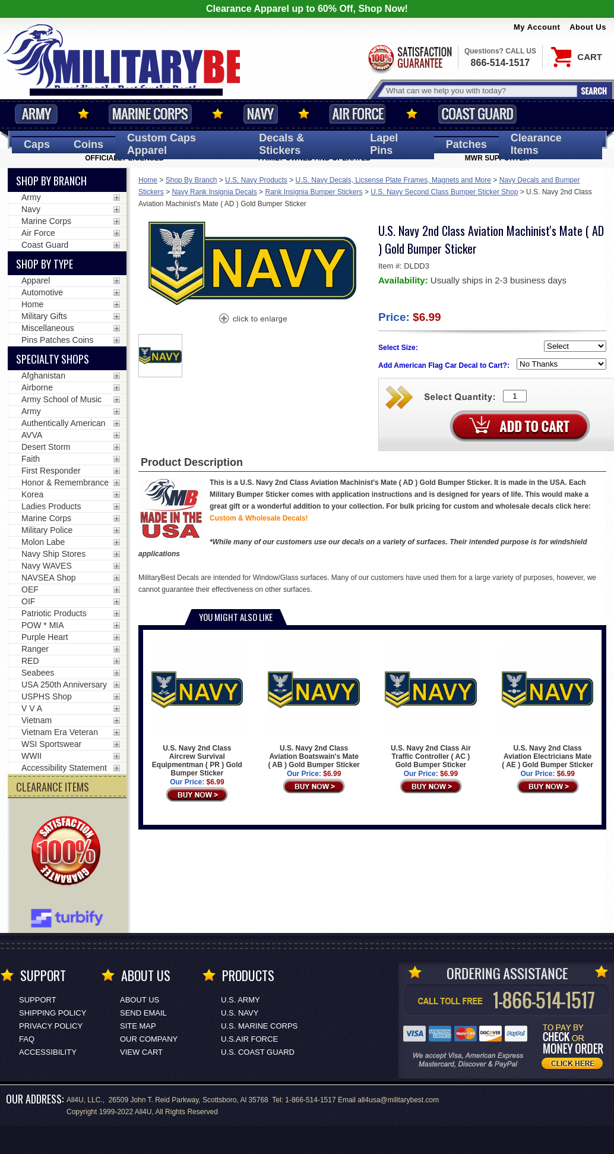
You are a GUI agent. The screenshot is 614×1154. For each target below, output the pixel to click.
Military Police (46, 530)
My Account (537, 27)
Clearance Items (536, 144)
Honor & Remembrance (65, 482)
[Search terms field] (480, 91)
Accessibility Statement (64, 768)
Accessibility (48, 1052)
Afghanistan (43, 375)
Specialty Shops (52, 359)
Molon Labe (43, 542)
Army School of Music (61, 399)
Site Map (138, 1025)
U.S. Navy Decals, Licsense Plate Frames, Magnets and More (393, 180)
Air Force (357, 114)
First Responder (51, 470)
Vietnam (36, 720)
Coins (88, 144)
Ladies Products (51, 506)
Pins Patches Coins (57, 340)
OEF (30, 589)
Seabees (37, 672)
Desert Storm (45, 447)
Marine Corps (150, 114)
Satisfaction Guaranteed (409, 58)
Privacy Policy (51, 1025)
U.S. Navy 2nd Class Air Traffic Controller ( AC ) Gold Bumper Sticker (430, 706)
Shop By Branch (191, 180)
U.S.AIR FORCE (249, 1039)
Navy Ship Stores (53, 554)
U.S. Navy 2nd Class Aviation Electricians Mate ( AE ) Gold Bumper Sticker (547, 706)
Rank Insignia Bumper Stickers (313, 192)
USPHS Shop (46, 696)
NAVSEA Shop (48, 577)
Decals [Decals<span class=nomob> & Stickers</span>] (281, 144)
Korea (32, 494)
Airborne (37, 387)
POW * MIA (42, 625)
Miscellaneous (47, 328)
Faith (30, 459)
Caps (37, 144)
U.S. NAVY (239, 1012)
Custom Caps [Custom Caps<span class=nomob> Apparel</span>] (161, 144)
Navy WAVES (46, 565)
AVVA (31, 435)
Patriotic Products (54, 613)
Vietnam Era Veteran (59, 732)
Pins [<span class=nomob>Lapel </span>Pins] (384, 144)
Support (37, 999)
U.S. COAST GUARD (258, 1052)
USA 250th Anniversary (64, 684)
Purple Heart (44, 637)
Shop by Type (44, 264)
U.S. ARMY (240, 999)
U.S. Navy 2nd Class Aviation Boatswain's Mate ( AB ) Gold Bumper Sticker (313, 706)
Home (147, 180)
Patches (466, 144)
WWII (31, 756)
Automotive (42, 292)
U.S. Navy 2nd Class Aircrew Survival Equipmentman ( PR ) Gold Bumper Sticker (197, 710)
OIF (28, 601)
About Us (587, 27)
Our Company (149, 1039)
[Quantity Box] (515, 396)
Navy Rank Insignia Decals (214, 192)
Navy (260, 114)
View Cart (141, 1052)
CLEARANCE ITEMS (52, 786)
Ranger (35, 649)
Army (36, 114)
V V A (31, 708)
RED (30, 661)
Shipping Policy (52, 1012)
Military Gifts (44, 316)
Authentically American (63, 423)
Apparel (35, 280)
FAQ (26, 1039)
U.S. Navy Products (256, 180)
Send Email (143, 1012)
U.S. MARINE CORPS (259, 1025)
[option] (160, 355)
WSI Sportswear (51, 744)
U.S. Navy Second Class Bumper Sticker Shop (444, 192)
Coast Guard (477, 114)
